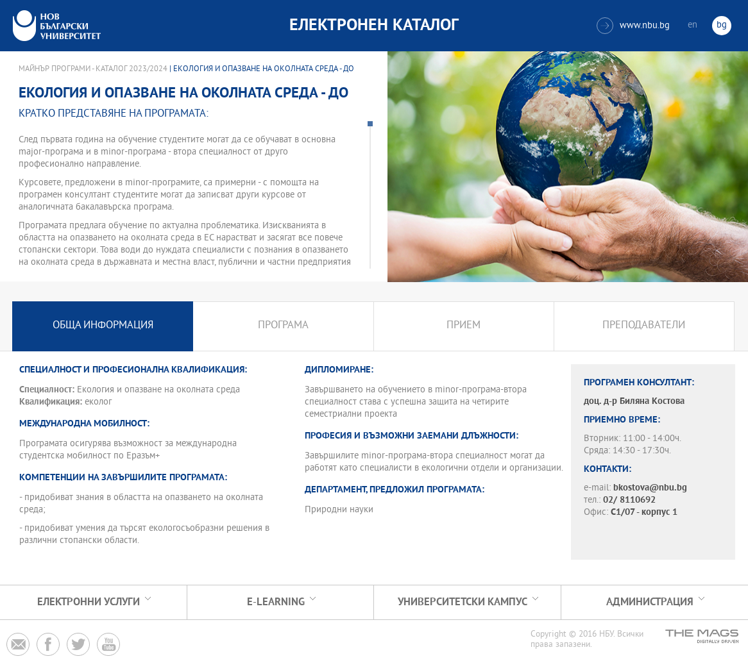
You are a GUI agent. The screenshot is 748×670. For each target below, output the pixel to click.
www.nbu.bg (633, 25)
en (692, 25)
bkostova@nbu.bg (650, 488)
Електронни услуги (88, 602)
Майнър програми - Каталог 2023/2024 (93, 69)
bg (722, 25)
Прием (463, 326)
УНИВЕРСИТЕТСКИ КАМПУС (462, 602)
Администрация (649, 602)
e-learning (276, 602)
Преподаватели (643, 326)
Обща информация (103, 326)
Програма (283, 326)
